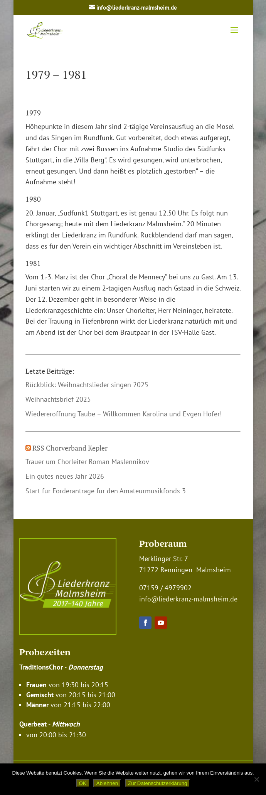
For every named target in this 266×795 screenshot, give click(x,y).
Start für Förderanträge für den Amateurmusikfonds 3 (105, 490)
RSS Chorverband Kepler (70, 448)
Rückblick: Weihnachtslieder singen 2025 (86, 384)
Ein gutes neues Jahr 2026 (64, 476)
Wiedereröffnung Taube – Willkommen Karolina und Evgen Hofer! (123, 413)
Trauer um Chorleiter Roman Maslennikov (87, 461)
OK (82, 783)
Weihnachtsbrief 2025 (58, 399)
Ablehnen (107, 783)
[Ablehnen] (256, 779)
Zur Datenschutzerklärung (157, 783)
